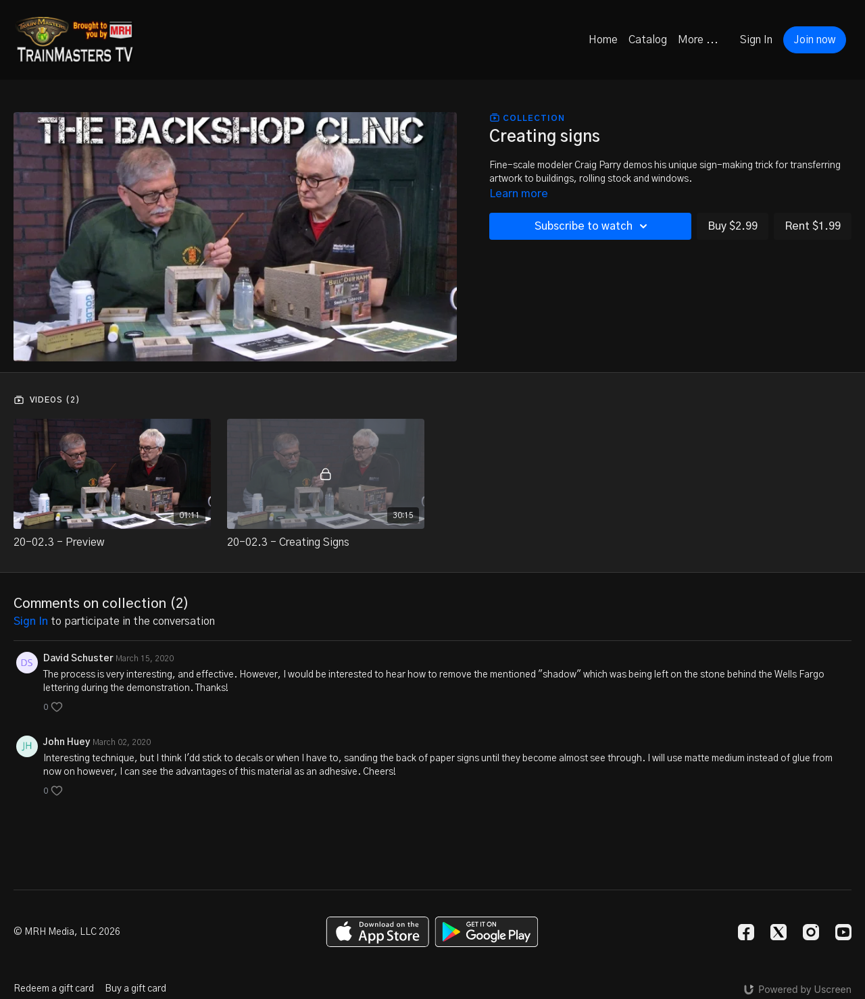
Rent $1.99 (813, 226)
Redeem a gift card (54, 989)
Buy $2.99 (733, 226)
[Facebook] (746, 932)
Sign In (756, 39)
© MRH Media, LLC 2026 (67, 932)
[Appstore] (377, 932)
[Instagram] (811, 932)
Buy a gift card (135, 989)
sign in (31, 621)
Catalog (647, 39)
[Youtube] (843, 932)
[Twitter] (778, 932)
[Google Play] (487, 932)
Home (603, 39)
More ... (698, 39)
